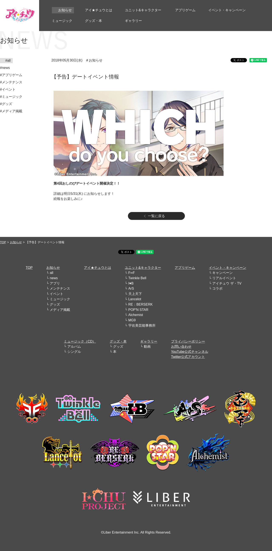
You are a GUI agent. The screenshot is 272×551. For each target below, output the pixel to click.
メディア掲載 (60, 310)
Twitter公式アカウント (188, 357)
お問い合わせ (181, 346)
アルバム (74, 346)
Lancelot (134, 299)
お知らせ (16, 242)
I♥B (131, 283)
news (54, 278)
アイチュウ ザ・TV (226, 283)
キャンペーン (222, 273)
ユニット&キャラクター (143, 267)
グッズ (55, 304)
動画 (147, 346)
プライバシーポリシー (188, 341)
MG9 (132, 320)
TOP (3, 242)
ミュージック (60, 299)
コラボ (217, 288)
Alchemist (135, 315)
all (51, 273)
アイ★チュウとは (97, 267)
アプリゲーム (185, 267)
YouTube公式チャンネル (189, 351)
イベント (56, 294)
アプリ (55, 283)
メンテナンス (60, 288)
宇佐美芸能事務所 (142, 325)
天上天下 (135, 294)
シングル (74, 351)
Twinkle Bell (137, 278)
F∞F (131, 273)
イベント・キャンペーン (227, 267)
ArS (131, 288)
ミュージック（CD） (80, 341)
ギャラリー (148, 341)
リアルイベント (224, 278)
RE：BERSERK (140, 304)
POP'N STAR (138, 310)
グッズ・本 (118, 341)
